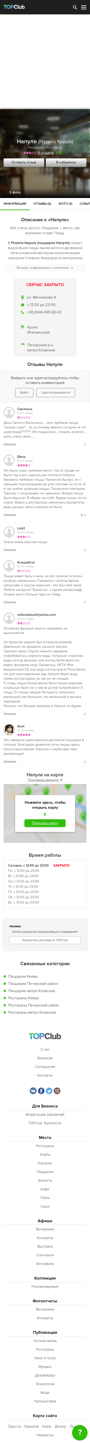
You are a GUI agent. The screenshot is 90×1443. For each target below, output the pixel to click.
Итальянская (38, 332)
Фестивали (45, 1264)
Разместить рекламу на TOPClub (45, 940)
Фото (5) (65, 204)
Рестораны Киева (23, 998)
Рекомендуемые (45, 1286)
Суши (45, 1206)
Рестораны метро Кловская (32, 1012)
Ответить (10, 444)
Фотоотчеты (45, 1301)
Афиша (45, 1220)
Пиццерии (36, 147)
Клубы (45, 1154)
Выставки (45, 1246)
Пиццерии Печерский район (33, 983)
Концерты (45, 1238)
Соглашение (45, 1067)
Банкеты (45, 1180)
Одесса (14, 1426)
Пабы (45, 1198)
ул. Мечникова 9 (41, 297)
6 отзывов (46, 153)
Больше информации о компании (45, 268)
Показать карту (45, 823)
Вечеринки (45, 1229)
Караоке (45, 1163)
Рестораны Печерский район (33, 1005)
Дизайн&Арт (45, 1375)
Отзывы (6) (42, 204)
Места (45, 1137)
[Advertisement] (45, 62)
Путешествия (45, 1401)
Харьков (31, 1426)
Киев (46, 1426)
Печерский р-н (40, 345)
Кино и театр (45, 1358)
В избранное (66, 162)
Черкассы (45, 1435)
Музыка (45, 1367)
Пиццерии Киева (23, 976)
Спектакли (45, 1255)
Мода (45, 1393)
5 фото (14, 192)
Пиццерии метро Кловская (31, 990)
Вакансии (45, 1058)
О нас (45, 1049)
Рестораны (53, 147)
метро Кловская (41, 350)
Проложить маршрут (45, 780)
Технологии (45, 1384)
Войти (24, 393)
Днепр (60, 1426)
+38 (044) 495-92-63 (44, 312)
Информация (15, 204)
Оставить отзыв (24, 162)
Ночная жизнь (45, 1341)
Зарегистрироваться (55, 393)
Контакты (45, 1075)
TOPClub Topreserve (45, 1123)
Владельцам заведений (45, 1114)
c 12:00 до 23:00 (41, 304)
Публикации (45, 1332)
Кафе (45, 1189)
